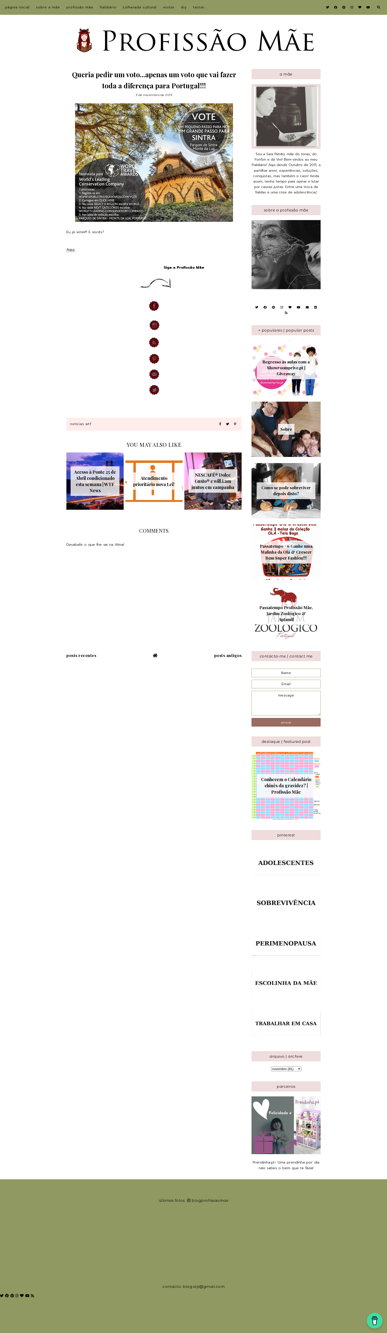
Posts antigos (228, 655)
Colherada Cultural (139, 7)
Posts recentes (81, 655)
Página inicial (17, 7)
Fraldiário (108, 7)
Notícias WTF (80, 424)
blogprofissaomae (208, 1200)
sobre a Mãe (48, 7)
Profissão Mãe (79, 7)
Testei (198, 7)
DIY (184, 7)
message (286, 703)
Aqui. (70, 249)
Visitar (168, 7)
